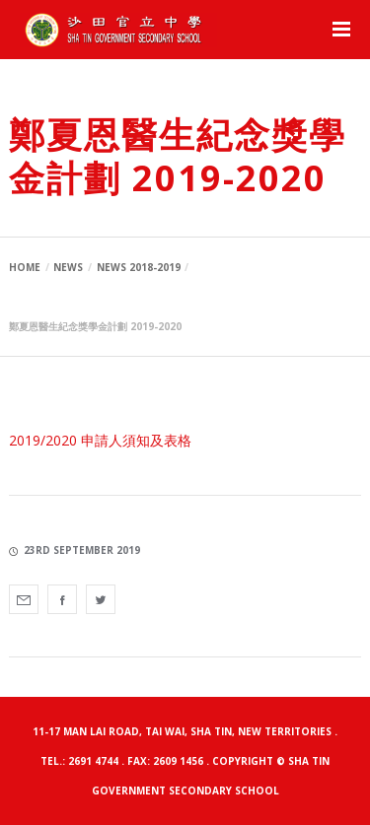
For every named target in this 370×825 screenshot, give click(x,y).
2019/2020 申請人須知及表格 (100, 440)
